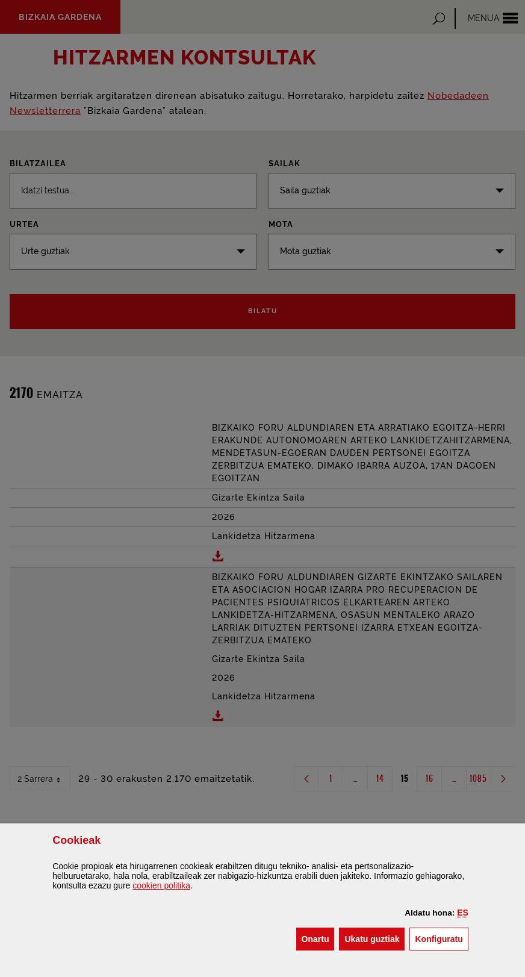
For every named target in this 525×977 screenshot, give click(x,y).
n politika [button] (161, 885)
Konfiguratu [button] (441, 938)
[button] (462, 912)
